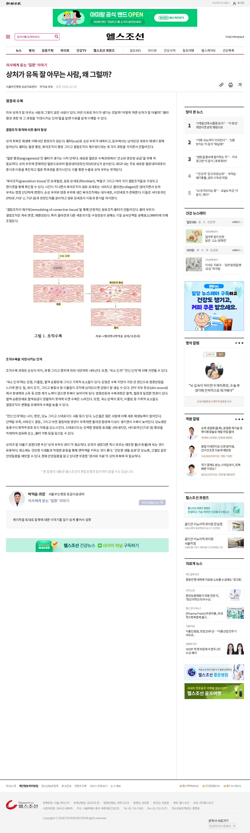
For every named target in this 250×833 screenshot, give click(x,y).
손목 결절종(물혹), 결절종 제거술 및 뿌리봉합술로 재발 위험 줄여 (221, 430)
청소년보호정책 (49, 786)
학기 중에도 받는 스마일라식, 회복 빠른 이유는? (220, 467)
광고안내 (66, 786)
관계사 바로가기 (218, 820)
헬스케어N (208, 50)
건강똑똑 (228, 50)
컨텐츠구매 (80, 786)
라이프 (65, 50)
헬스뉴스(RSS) (233, 786)
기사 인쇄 (231, 85)
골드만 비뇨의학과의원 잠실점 (203, 524)
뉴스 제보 (116, 786)
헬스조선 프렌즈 (104, 50)
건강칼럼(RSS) (212, 786)
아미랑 (152, 50)
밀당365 (135, 50)
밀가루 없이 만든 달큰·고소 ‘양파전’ (216, 239)
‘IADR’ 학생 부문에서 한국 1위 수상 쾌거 (203, 651)
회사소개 (11, 786)
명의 (32, 50)
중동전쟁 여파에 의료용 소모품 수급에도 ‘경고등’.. (214, 580)
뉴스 (19, 50)
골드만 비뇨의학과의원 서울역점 (199, 541)
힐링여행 (188, 50)
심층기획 (47, 50)
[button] (236, 343)
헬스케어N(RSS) (190, 786)
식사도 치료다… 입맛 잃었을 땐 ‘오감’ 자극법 (223, 267)
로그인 (241, 3)
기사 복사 (221, 85)
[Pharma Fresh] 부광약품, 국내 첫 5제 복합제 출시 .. (204, 615)
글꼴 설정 (240, 85)
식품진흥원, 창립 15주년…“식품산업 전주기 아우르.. (211, 633)
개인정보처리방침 (28, 786)
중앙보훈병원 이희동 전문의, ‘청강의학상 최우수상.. (202, 597)
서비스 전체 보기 (99, 786)
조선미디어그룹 (221, 3)
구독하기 (236, 222)
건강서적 (169, 50)
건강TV (81, 50)
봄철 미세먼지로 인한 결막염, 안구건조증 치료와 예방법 (218, 448)
